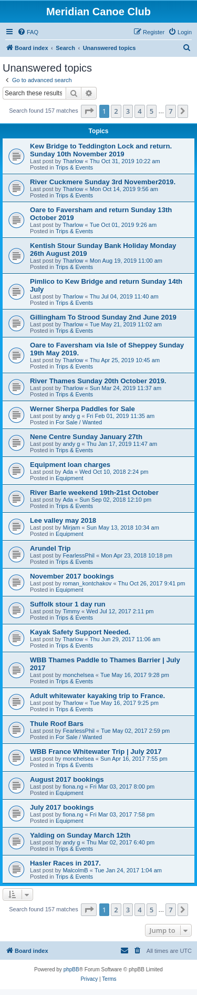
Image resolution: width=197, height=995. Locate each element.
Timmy (71, 611)
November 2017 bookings (72, 576)
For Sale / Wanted (79, 422)
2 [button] (116, 111)
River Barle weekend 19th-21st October (94, 492)
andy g (71, 416)
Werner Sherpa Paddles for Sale (82, 409)
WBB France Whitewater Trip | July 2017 (96, 751)
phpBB (71, 969)
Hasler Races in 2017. (65, 863)
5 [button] (151, 111)
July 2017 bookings (62, 807)
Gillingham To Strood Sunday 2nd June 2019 (103, 317)
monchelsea (78, 675)
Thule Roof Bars (57, 724)
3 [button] (128, 111)
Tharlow (73, 161)
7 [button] (170, 111)
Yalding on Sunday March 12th (80, 835)
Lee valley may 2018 (63, 520)
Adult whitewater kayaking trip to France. (97, 696)
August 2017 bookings (67, 779)
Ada (68, 472)
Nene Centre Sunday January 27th (86, 437)
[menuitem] (27, 32)
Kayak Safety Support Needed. (80, 632)
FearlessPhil (79, 555)
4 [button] (139, 111)
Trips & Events (74, 167)
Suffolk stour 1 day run (68, 604)
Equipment (70, 478)
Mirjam (71, 527)
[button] (89, 111)
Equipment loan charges (70, 465)
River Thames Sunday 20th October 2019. (98, 381)
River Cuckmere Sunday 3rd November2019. (102, 182)
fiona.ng (73, 786)
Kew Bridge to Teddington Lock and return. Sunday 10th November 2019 (101, 150)
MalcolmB (75, 870)
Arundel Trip (50, 548)
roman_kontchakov (87, 583)
